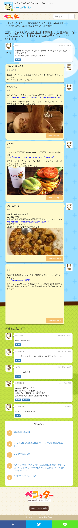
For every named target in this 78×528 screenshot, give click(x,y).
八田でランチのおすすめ (25, 476)
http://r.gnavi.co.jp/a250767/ (18, 280)
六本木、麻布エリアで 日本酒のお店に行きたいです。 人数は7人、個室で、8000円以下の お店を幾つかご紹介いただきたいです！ (40, 467)
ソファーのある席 (22, 454)
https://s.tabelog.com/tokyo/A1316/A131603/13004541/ (30, 157)
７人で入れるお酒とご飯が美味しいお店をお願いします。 (38, 444)
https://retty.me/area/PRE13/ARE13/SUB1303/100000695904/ (33, 98)
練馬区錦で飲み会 (22, 432)
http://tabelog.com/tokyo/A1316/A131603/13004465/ (29, 222)
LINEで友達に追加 (22, 7)
